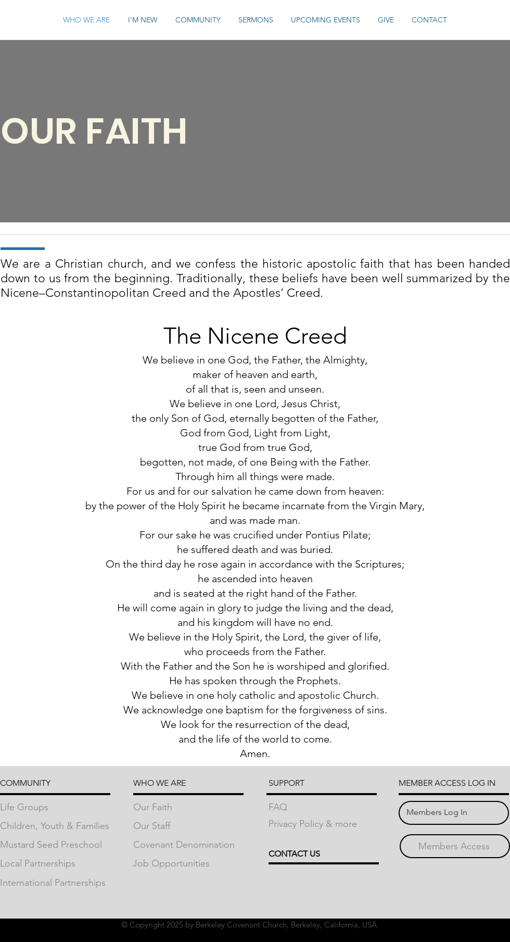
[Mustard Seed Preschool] (55, 844)
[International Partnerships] (55, 882)
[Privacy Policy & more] (324, 824)
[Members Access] (454, 846)
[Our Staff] (188, 826)
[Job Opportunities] (188, 863)
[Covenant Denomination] (188, 844)
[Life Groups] (55, 807)
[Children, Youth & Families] (55, 826)
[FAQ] (324, 807)
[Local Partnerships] (55, 863)
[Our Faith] (188, 807)
